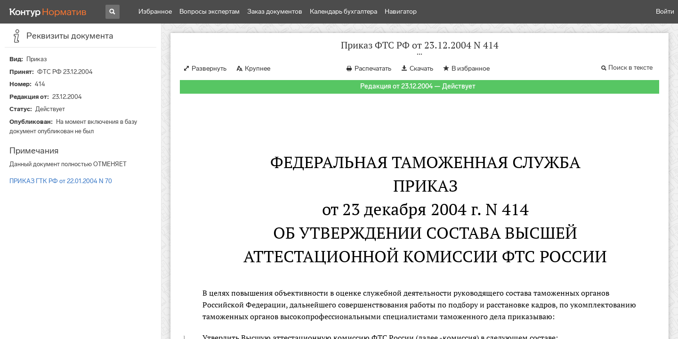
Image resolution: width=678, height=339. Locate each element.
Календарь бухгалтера (343, 12)
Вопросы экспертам (209, 12)
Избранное (155, 12)
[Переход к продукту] (48, 12)
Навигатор (401, 12)
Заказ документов (274, 12)
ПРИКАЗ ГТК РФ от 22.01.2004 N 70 (60, 181)
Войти (665, 12)
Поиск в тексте (630, 68)
